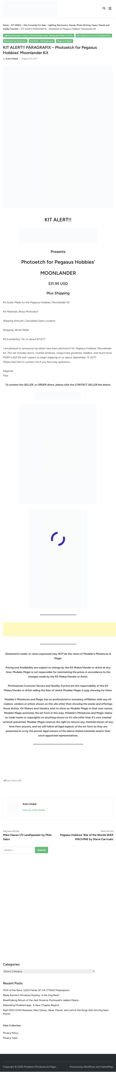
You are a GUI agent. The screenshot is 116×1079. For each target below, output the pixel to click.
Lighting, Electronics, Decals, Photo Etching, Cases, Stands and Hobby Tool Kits (38, 35)
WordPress (89, 1066)
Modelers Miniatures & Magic (40, 1066)
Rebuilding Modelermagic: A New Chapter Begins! (31, 1005)
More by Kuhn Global (34, 810)
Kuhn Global (12, 58)
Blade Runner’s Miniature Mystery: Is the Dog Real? (31, 995)
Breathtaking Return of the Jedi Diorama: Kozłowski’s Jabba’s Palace (41, 1000)
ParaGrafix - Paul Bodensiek (41, 41)
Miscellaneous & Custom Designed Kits (94, 35)
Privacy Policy (10, 1032)
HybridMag (106, 1066)
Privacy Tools (10, 1037)
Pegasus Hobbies (64, 41)
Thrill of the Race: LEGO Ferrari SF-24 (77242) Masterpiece (36, 990)
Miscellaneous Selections (15, 41)
